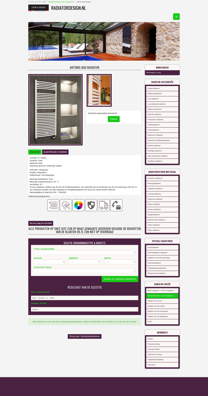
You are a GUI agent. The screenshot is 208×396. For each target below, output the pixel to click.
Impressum (151, 365)
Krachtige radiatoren (155, 151)
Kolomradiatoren (153, 130)
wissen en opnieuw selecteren (120, 279)
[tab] (34, 152)
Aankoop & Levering (155, 354)
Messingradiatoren (154, 183)
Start (44, 2)
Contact (150, 339)
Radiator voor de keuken (156, 306)
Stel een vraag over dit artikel (41, 223)
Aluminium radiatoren (155, 178)
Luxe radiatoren (153, 99)
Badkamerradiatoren (155, 94)
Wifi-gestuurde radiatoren (156, 273)
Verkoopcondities (154, 349)
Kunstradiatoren (153, 247)
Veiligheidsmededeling (155, 360)
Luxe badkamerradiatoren (157, 104)
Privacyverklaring (154, 344)
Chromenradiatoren (154, 194)
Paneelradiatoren (154, 125)
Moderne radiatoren (155, 109)
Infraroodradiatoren (154, 263)
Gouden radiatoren (154, 209)
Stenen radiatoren (154, 225)
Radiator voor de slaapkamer (158, 316)
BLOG (150, 322)
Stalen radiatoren (154, 230)
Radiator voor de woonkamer (158, 311)
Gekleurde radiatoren (155, 199)
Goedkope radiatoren (155, 161)
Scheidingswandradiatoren (157, 268)
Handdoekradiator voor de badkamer (61, 2)
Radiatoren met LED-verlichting (159, 258)
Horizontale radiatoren (155, 120)
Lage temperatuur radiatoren (158, 156)
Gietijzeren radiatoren (155, 189)
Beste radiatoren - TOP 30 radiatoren (161, 291)
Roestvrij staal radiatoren (156, 220)
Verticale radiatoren (154, 114)
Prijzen (113, 119)
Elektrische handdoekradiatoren (159, 140)
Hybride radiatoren (154, 146)
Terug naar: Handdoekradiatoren (84, 336)
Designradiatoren (154, 88)
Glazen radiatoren (154, 204)
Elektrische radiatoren (155, 135)
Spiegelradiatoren (154, 215)
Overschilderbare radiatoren (157, 253)
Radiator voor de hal (155, 301)
